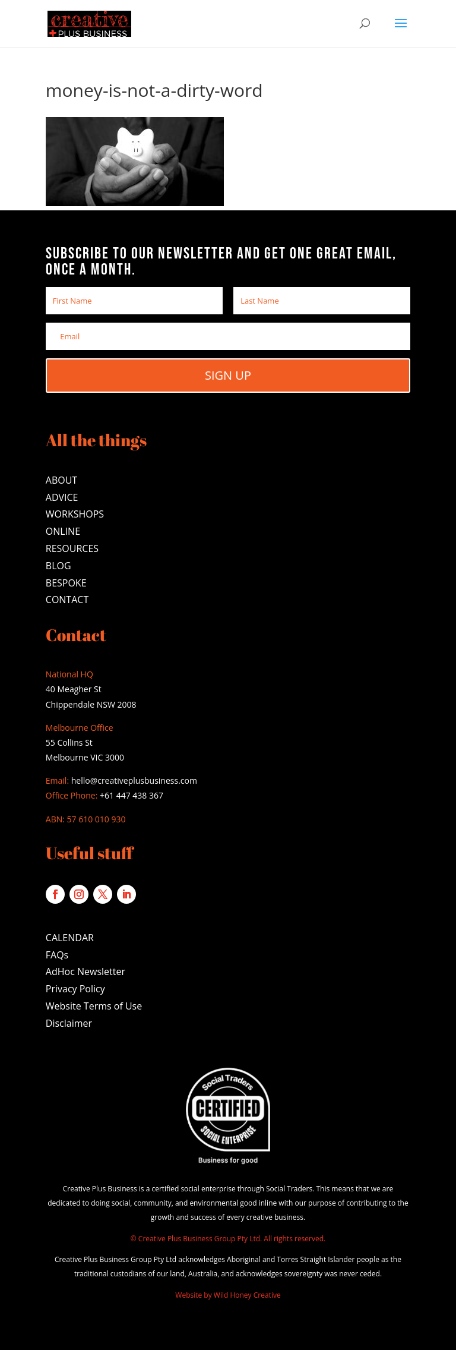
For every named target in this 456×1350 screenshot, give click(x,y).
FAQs (57, 954)
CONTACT (67, 599)
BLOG (58, 565)
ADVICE (62, 497)
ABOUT (61, 480)
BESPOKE (66, 582)
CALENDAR (70, 937)
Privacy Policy (75, 988)
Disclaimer (69, 1023)
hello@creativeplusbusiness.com (133, 780)
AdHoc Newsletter (85, 971)
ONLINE (63, 531)
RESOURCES (72, 548)
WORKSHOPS (75, 514)
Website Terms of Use (94, 1005)
